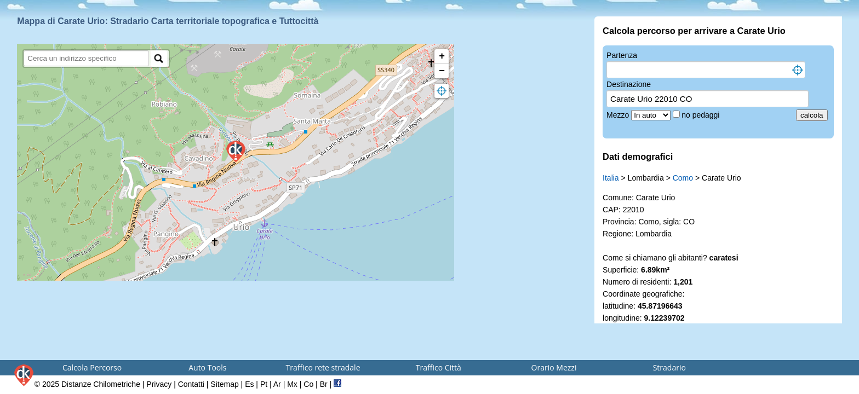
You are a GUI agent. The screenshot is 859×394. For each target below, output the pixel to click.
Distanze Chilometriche (100, 384)
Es (249, 384)
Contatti (191, 384)
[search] (86, 58)
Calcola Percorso (92, 367)
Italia (611, 177)
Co (308, 384)
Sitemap (224, 384)
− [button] (442, 71)
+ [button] (442, 56)
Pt (263, 384)
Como (683, 177)
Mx (292, 384)
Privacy (158, 384)
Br (324, 384)
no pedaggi (701, 115)
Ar (277, 384)
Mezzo (618, 115)
